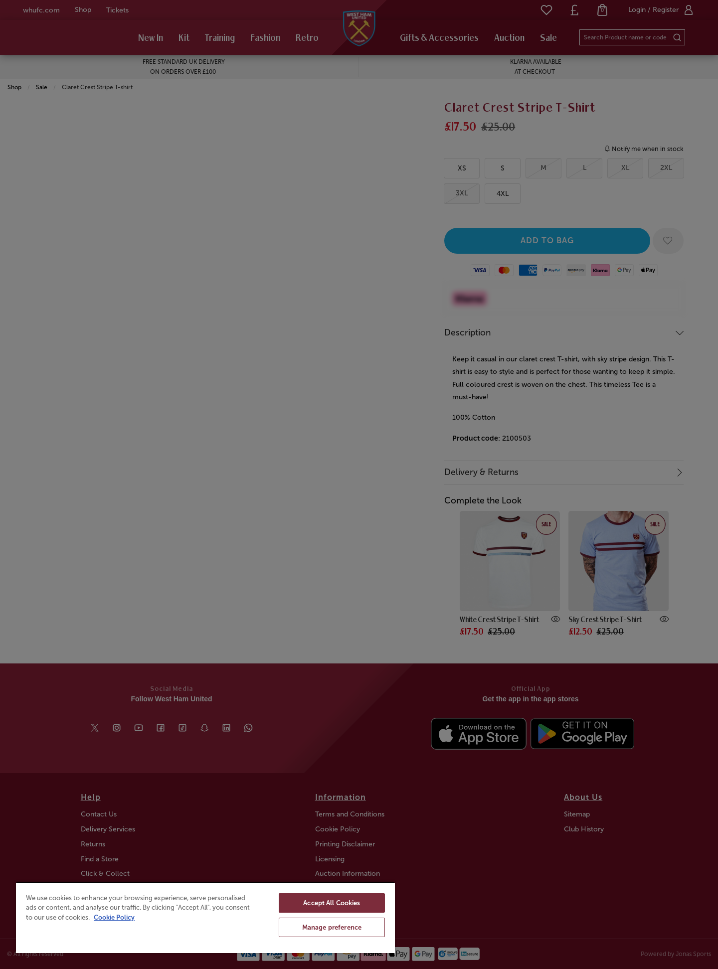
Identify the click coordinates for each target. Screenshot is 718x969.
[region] (205, 917)
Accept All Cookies (331, 903)
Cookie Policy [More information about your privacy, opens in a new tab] (114, 917)
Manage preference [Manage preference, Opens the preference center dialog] (331, 927)
